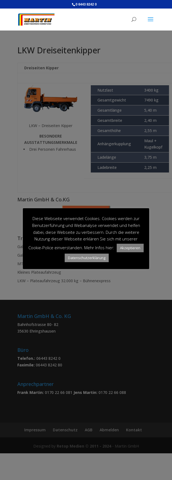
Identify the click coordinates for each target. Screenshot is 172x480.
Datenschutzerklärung (86, 257)
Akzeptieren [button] (130, 247)
